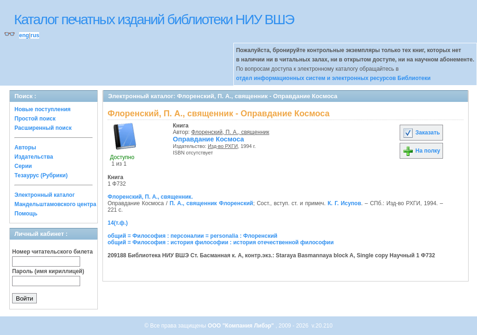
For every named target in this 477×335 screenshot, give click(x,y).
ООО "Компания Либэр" (241, 325)
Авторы (25, 147)
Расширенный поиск (43, 128)
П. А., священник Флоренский (211, 203)
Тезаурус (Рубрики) (41, 175)
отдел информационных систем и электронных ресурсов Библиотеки (333, 78)
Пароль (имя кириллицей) (48, 271)
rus (34, 35)
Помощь (25, 213)
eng (24, 35)
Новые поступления (42, 109)
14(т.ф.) (118, 223)
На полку (421, 150)
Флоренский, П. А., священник (230, 132)
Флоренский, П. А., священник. (150, 197)
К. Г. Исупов (344, 203)
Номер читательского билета (52, 251)
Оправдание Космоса (208, 139)
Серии (23, 166)
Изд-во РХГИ (223, 146)
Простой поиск (34, 118)
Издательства (33, 157)
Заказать (421, 132)
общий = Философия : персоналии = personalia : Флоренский (192, 236)
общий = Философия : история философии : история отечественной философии (221, 242)
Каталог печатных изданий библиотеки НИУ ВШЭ (154, 19)
